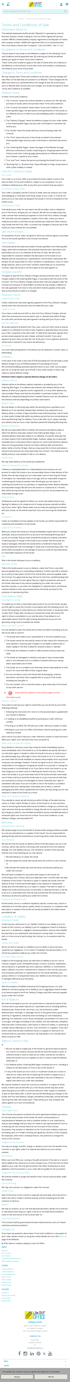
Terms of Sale (6, 1280)
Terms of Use (6, 1277)
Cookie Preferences (8, 1274)
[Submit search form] (65, 11)
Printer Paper (6, 1298)
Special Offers (6, 1301)
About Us (63, 1236)
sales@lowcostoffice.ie (35, 1348)
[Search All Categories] (35, 11)
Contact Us (5, 1293)
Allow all (51, 1377)
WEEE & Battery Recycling (10, 1261)
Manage (17, 1377)
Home (21, 19)
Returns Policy (6, 1285)
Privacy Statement (7, 1269)
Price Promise (6, 1253)
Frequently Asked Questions (11, 1258)
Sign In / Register (61, 4)
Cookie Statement (8, 1272)
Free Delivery (6, 1256)
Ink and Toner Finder (8, 1295)
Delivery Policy (6, 1282)
